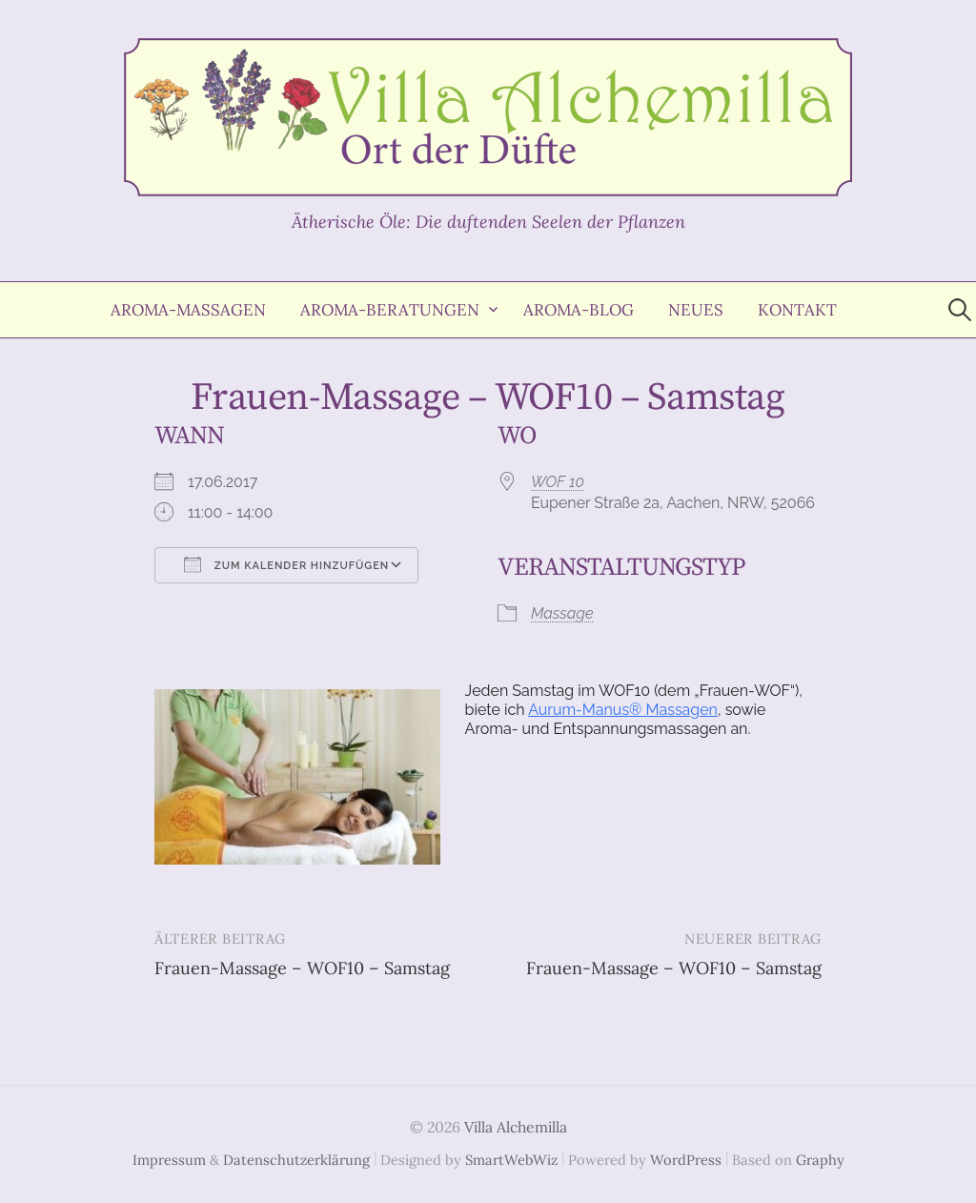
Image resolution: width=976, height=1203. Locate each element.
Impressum (169, 1160)
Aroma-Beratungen (389, 309)
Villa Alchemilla (515, 1126)
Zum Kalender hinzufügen (286, 564)
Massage (562, 613)
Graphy (820, 1160)
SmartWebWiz (511, 1160)
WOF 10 (557, 482)
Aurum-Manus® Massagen (623, 710)
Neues (695, 309)
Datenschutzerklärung (296, 1160)
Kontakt (797, 309)
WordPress (686, 1160)
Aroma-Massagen (188, 309)
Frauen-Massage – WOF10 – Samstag (302, 968)
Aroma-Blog (578, 309)
